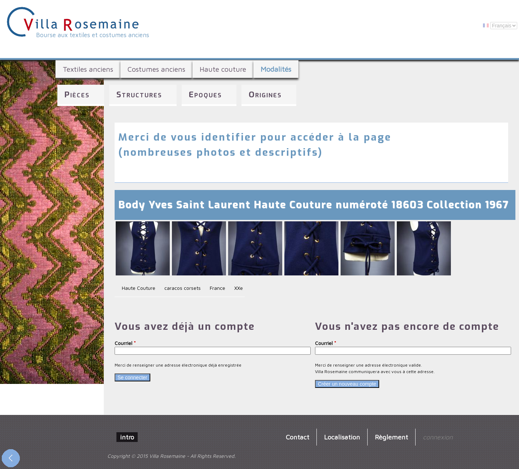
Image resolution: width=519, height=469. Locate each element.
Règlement (391, 437)
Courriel (125, 343)
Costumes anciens (156, 69)
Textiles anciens (88, 69)
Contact (297, 437)
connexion (438, 437)
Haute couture (223, 69)
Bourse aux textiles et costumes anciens (92, 35)
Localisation (342, 437)
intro (127, 437)
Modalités (276, 69)
